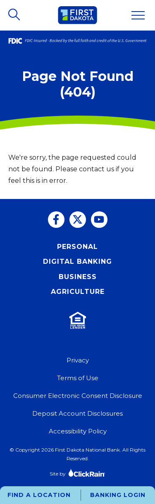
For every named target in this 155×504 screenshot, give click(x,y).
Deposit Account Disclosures (77, 413)
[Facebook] (56, 219)
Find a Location (39, 495)
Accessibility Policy (78, 431)
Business (78, 277)
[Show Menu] (138, 15)
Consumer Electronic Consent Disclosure (77, 396)
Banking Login (117, 495)
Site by (77, 472)
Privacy (78, 360)
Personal (77, 247)
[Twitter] (77, 219)
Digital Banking (77, 261)
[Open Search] (15, 15)
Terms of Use (77, 378)
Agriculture (78, 292)
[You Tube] (99, 219)
